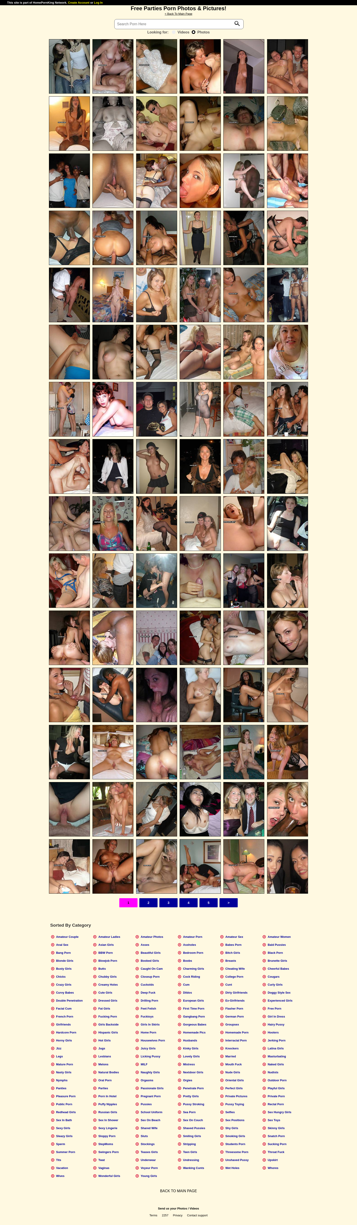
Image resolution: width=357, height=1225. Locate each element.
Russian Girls (107, 1112)
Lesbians (104, 1056)
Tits (58, 1160)
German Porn (234, 1016)
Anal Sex (62, 944)
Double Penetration (69, 1000)
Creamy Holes (108, 984)
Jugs (101, 1048)
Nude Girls (232, 1072)
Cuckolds (147, 984)
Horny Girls (64, 1040)
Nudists (273, 1072)
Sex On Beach (150, 1120)
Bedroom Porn (193, 952)
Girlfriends (63, 1024)
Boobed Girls (150, 960)
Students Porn (235, 1144)
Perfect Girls (234, 1088)
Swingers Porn (108, 1152)
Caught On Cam (152, 968)
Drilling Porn (149, 1000)
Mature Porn (64, 1064)
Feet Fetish (148, 1008)
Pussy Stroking (193, 1104)
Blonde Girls (64, 960)
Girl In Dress (276, 1016)
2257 (165, 1215)
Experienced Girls (280, 1000)
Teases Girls (149, 1152)
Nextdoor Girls (193, 1072)
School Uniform (151, 1112)
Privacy (178, 1215)
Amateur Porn (192, 937)
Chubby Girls (107, 976)
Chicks (61, 976)
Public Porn (64, 1104)
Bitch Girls (232, 952)
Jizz (58, 1048)
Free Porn (274, 1008)
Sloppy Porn (106, 1136)
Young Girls (149, 1176)
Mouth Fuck (233, 1064)
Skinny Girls (276, 1128)
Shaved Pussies (194, 1128)
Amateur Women (279, 937)
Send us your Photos (172, 1208)
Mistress (189, 1064)
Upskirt (273, 1160)
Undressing (191, 1160)
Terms (153, 1215)
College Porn (234, 976)
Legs (59, 1056)
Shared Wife (149, 1128)
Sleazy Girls (64, 1136)
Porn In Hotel (107, 1096)
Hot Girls (104, 1040)
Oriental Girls (234, 1080)
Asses (145, 944)
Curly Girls (275, 984)
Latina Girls (276, 1048)
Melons (103, 1064)
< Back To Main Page (178, 13)
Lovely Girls (191, 1056)
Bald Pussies (277, 944)
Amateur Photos (152, 937)
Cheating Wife (235, 968)
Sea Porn (189, 1112)
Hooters (273, 1032)
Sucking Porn (277, 1144)
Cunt (228, 984)
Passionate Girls (152, 1088)
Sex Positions (235, 1120)
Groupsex (232, 1024)
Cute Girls (105, 992)
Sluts (144, 1136)
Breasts (230, 960)
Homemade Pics (194, 1032)
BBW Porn (105, 952)
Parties (103, 1088)
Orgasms (147, 1080)
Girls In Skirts (150, 1024)
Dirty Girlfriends (236, 992)
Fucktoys (147, 1016)
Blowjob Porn (107, 960)
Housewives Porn (153, 1040)
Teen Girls (190, 1152)
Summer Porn (65, 1152)
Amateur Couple (67, 937)
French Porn (64, 1016)
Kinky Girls (191, 1048)
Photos (201, 32)
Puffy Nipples (107, 1104)
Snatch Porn (276, 1136)
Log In (98, 2)
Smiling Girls (192, 1136)
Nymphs (62, 1080)
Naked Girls (276, 1064)
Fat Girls (104, 1008)
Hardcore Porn (66, 1032)
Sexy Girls (63, 1128)
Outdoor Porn (277, 1080)
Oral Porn (105, 1080)
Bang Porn (63, 952)
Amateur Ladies (109, 937)
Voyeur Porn (149, 1168)
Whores (273, 1168)
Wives (60, 1176)
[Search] (179, 24)
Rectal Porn (276, 1104)
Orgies (187, 1080)
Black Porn (275, 952)
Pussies (146, 1104)
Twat (101, 1160)
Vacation (62, 1168)
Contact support (197, 1215)
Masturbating (277, 1056)
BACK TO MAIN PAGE (178, 1191)
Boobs (187, 960)
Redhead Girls (66, 1112)
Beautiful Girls (151, 952)
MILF (144, 1064)
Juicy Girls (148, 1048)
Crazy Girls (63, 984)
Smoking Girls (235, 1136)
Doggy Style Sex (279, 992)
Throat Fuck (276, 1152)
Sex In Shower (108, 1120)
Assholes (189, 944)
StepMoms (105, 1144)
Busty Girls (63, 968)
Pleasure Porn (66, 1096)
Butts (102, 968)
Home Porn (148, 1032)
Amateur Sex (234, 937)
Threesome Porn (236, 1152)
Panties (61, 1088)
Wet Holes (232, 1168)
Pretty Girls (191, 1096)
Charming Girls (193, 968)
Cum (186, 984)
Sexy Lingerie (107, 1128)
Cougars (274, 976)
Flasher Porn (234, 1008)
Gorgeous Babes (194, 1024)
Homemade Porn (237, 1032)
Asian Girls (106, 944)
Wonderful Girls (109, 1176)
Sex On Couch (193, 1120)
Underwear (148, 1160)
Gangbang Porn (194, 1016)
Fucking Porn (107, 1016)
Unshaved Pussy (237, 1160)
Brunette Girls (277, 960)
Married (230, 1056)
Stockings (148, 1144)
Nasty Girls (63, 1072)
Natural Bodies (108, 1072)
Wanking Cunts (193, 1168)
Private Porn (276, 1096)
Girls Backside (108, 1024)
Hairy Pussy (276, 1024)
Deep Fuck (148, 992)
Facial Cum (63, 1008)
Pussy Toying (234, 1104)
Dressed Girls (107, 1000)
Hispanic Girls (108, 1032)
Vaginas (103, 1168)
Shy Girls (231, 1128)
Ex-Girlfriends (235, 1000)
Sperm (60, 1144)
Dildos (187, 992)
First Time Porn (193, 1008)
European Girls (193, 1000)
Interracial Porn (236, 1040)
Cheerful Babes (278, 968)
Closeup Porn (150, 976)
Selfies (230, 1112)
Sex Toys (274, 1120)
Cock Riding (191, 976)
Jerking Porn (277, 1040)
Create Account (78, 2)
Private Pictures (236, 1096)
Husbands (190, 1040)
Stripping (189, 1144)
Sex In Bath (64, 1120)
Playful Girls (276, 1088)
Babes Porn (233, 944)
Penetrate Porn (193, 1088)
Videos (180, 32)
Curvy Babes (65, 992)
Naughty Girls (150, 1072)
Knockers (232, 1048)
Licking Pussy (150, 1056)
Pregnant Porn (151, 1096)
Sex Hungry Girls (279, 1112)
